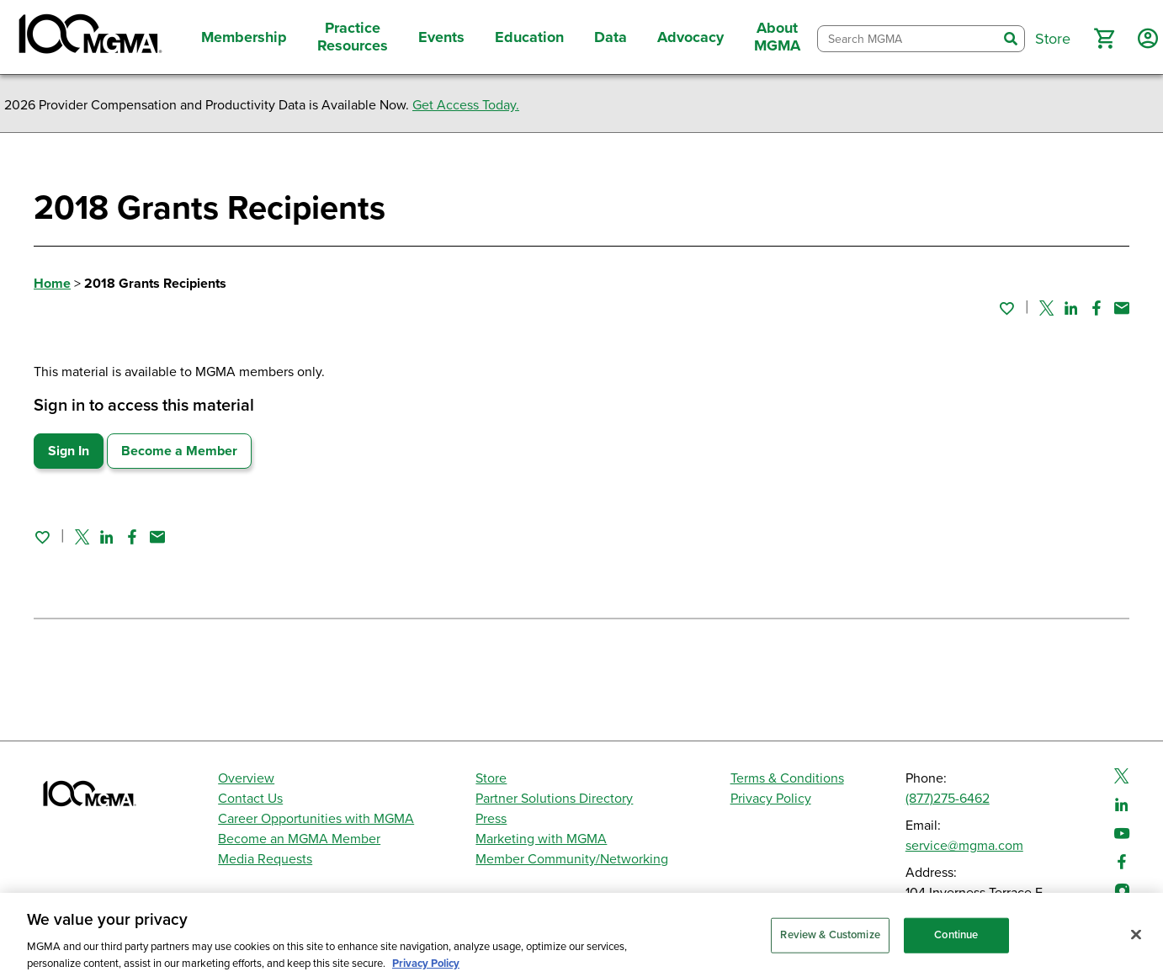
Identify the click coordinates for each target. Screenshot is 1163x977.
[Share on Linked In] (1071, 308)
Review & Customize (829, 943)
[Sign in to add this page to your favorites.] (1006, 308)
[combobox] (907, 39)
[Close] (1136, 943)
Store (491, 778)
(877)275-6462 (947, 798)
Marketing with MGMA (541, 839)
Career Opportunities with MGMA (316, 818)
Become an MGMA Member (299, 839)
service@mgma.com (964, 845)
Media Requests (265, 859)
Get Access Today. (465, 105)
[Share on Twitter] (1046, 308)
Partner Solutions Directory (554, 798)
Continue (956, 943)
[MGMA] (88, 37)
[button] (1104, 39)
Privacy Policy (770, 798)
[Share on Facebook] (1096, 308)
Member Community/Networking (571, 859)
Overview (246, 778)
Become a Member (179, 451)
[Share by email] (1121, 308)
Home (52, 283)
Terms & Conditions (787, 778)
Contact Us (250, 798)
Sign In (68, 451)
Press (491, 818)
